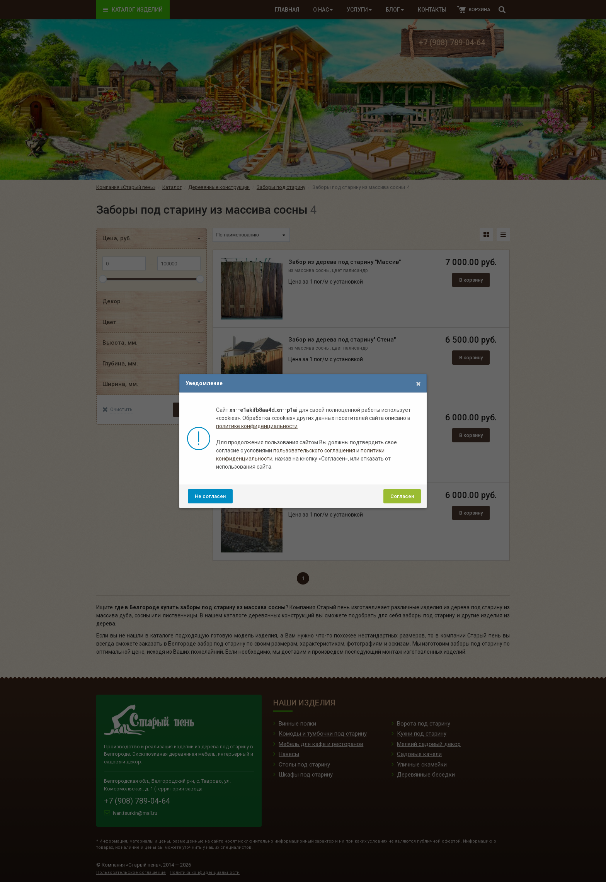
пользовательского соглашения (314, 450)
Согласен (402, 496)
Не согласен (210, 496)
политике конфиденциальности (257, 426)
